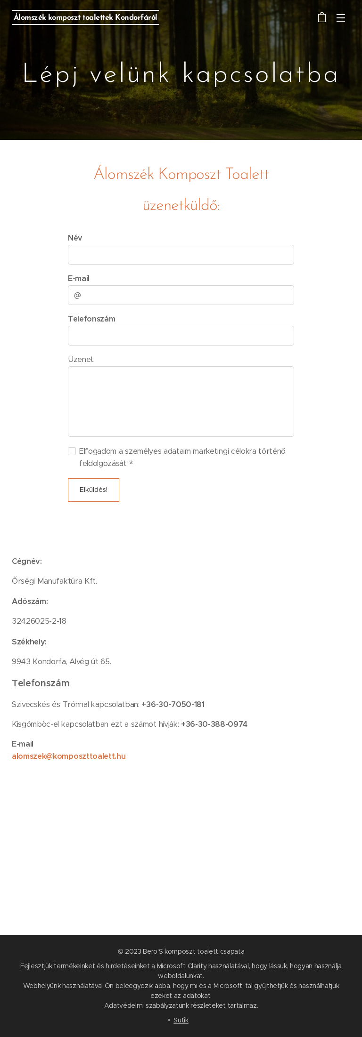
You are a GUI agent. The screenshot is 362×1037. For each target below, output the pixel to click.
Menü (341, 17)
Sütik (180, 1020)
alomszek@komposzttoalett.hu (68, 756)
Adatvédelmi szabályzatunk (146, 1005)
